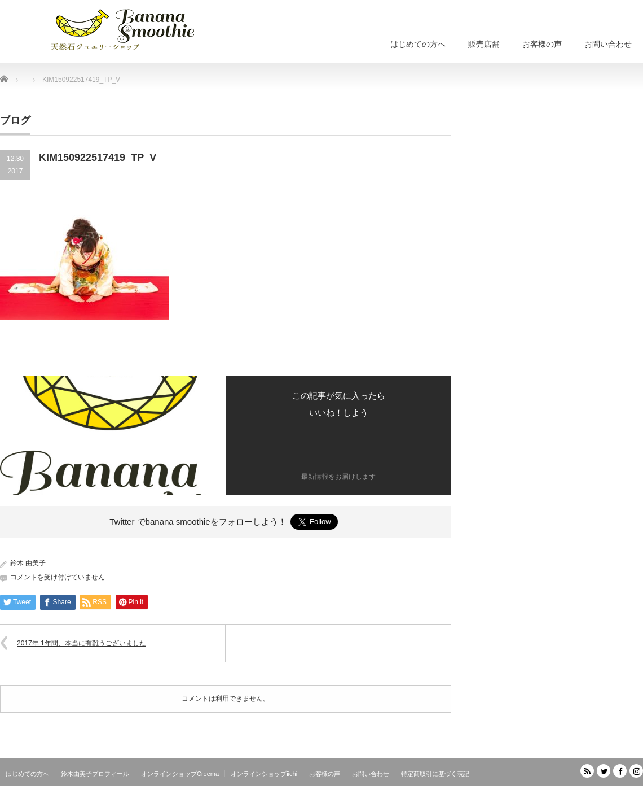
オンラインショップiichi (264, 773)
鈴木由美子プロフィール (95, 773)
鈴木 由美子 (28, 563)
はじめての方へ (418, 44)
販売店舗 (484, 44)
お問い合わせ (608, 44)
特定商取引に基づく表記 (435, 773)
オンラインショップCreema (180, 773)
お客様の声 (542, 44)
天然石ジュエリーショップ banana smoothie (575, 798)
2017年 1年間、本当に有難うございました (81, 643)
